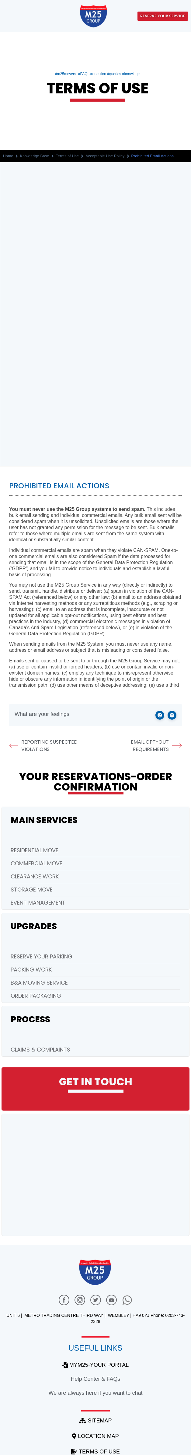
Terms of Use (67, 156)
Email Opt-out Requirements (156, 745)
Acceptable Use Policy (104, 156)
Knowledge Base (34, 156)
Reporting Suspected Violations (43, 745)
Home (8, 156)
